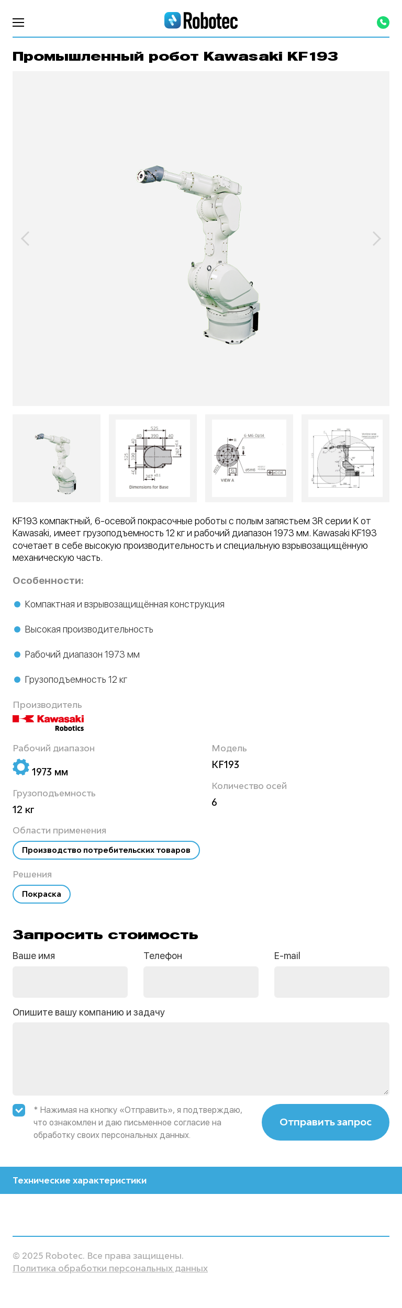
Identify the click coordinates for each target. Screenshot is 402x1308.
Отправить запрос (326, 1121)
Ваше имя (34, 955)
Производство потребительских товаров (106, 849)
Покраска (41, 893)
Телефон (162, 955)
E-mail (287, 955)
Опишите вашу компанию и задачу (89, 1012)
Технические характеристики (201, 1180)
